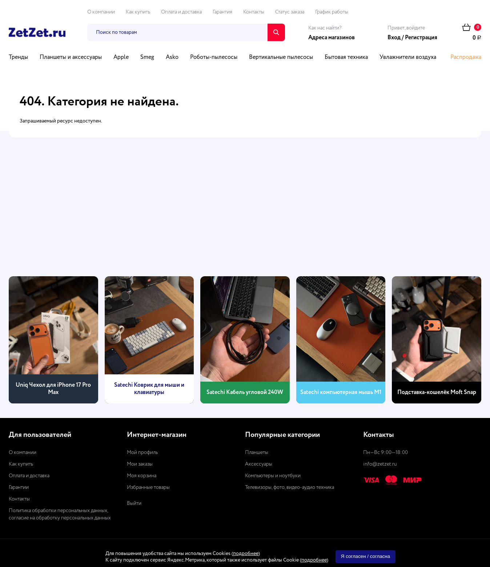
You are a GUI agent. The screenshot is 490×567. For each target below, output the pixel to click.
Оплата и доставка (181, 12)
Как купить (138, 12)
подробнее (245, 553)
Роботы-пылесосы (213, 57)
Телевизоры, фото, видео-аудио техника (289, 487)
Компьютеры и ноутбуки (273, 475)
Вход (394, 38)
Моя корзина (141, 475)
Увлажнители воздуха (407, 57)
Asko (172, 57)
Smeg (147, 57)
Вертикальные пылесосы (281, 57)
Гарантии (19, 487)
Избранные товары (148, 487)
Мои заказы (140, 464)
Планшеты (256, 452)
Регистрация (421, 38)
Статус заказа (289, 12)
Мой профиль (142, 452)
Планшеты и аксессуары (71, 57)
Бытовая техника (346, 57)
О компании (101, 12)
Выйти (134, 503)
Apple (121, 57)
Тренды (18, 57)
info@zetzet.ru (380, 464)
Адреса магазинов (331, 38)
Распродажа (465, 57)
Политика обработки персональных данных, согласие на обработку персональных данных (60, 514)
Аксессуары (258, 464)
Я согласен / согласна (365, 556)
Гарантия (222, 12)
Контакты (253, 12)
